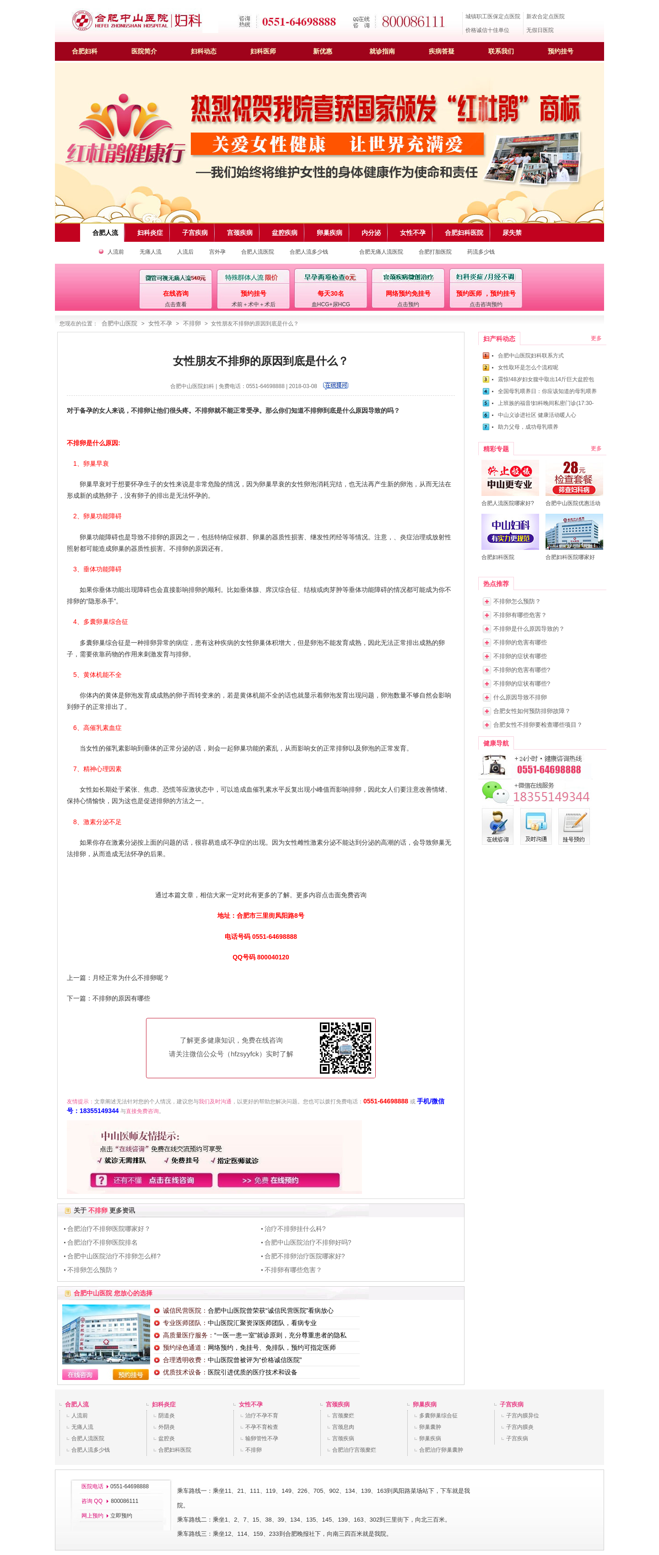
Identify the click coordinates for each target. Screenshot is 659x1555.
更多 (596, 338)
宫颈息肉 (343, 1427)
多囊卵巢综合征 (438, 1415)
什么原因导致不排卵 (520, 697)
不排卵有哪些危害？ (293, 1269)
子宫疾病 (512, 1404)
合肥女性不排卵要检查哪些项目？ (538, 724)
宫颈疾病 (338, 1404)
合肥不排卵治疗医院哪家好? (305, 1256)
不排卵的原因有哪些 (121, 998)
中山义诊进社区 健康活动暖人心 (537, 415)
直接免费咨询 (142, 1111)
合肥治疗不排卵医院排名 (102, 1242)
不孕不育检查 (261, 1427)
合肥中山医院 (119, 323)
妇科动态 (203, 51)
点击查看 (176, 304)
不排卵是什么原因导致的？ (529, 628)
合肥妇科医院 (174, 1450)
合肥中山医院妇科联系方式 (531, 355)
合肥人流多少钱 (309, 252)
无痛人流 (151, 252)
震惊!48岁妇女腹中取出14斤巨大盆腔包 (546, 379)
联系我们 (501, 51)
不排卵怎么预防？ (93, 1269)
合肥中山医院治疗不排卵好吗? (308, 1242)
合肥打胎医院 (435, 252)
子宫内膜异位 (522, 1415)
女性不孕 (160, 323)
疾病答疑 (441, 51)
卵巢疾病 (425, 1404)
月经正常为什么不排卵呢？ (130, 977)
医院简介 (144, 51)
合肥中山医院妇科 (192, 386)
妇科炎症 (164, 1404)
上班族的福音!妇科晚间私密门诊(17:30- (546, 403)
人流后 (185, 252)
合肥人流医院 (257, 252)
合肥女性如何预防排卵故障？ (532, 711)
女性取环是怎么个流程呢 (528, 367)
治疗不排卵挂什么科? (295, 1228)
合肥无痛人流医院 (381, 252)
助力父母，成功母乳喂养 (528, 427)
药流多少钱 (481, 252)
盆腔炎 (166, 1438)
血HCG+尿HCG (331, 304)
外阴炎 (166, 1427)
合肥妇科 (84, 51)
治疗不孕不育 (261, 1415)
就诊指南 (382, 51)
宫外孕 (217, 252)
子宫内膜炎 (520, 1427)
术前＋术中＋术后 (253, 304)
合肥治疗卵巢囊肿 (441, 1450)
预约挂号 (560, 51)
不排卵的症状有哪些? (521, 683)
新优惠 (322, 51)
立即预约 (121, 1515)
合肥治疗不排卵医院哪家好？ (109, 1228)
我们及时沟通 (215, 1101)
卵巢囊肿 (430, 1427)
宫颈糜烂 (343, 1415)
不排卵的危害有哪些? (521, 669)
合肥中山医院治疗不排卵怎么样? (114, 1256)
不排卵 (192, 323)
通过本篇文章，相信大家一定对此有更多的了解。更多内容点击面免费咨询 (261, 895)
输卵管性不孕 (261, 1438)
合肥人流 (77, 1404)
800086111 (123, 1501)
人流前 (116, 252)
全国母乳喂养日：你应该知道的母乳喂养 (547, 391)
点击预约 (408, 304)
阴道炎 (166, 1415)
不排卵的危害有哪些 (520, 642)
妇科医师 (263, 51)
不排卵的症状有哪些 (520, 656)
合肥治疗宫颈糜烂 (354, 1450)
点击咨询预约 (486, 304)
